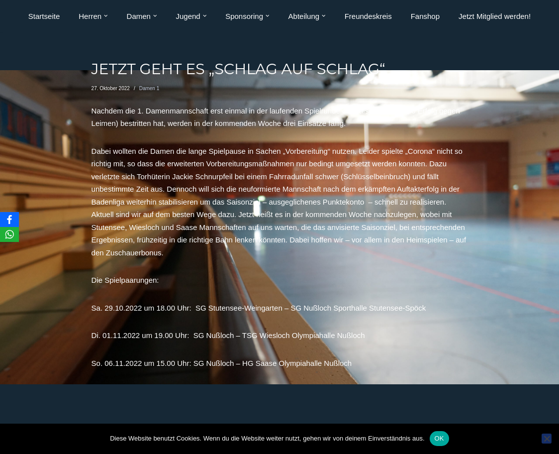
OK (439, 438)
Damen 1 (149, 88)
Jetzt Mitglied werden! (495, 16)
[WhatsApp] (9, 234)
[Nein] (547, 439)
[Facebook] (9, 219)
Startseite (44, 16)
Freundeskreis (368, 16)
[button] (106, 16)
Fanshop (425, 16)
